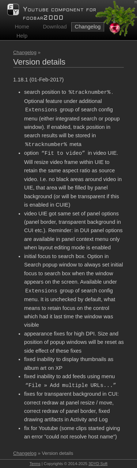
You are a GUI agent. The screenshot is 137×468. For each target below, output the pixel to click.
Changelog (25, 52)
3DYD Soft (97, 463)
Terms (35, 463)
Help (21, 36)
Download (54, 27)
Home (22, 27)
